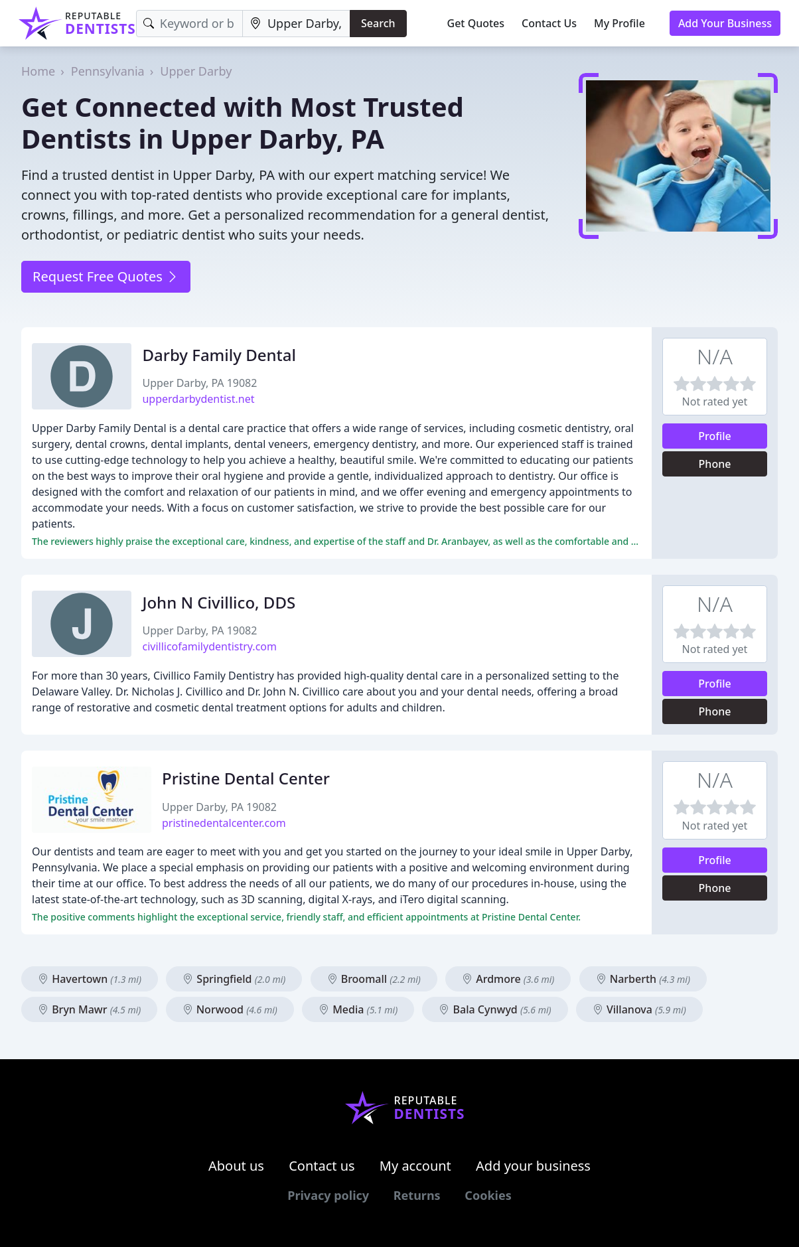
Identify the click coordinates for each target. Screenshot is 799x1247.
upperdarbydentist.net (198, 399)
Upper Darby (196, 71)
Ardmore (508, 979)
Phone (715, 464)
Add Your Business (725, 23)
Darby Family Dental (219, 355)
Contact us (322, 1166)
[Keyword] (189, 23)
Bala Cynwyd (495, 1009)
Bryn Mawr (89, 1009)
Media (358, 1009)
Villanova (639, 1009)
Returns (417, 1195)
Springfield (233, 979)
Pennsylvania (108, 71)
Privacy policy (328, 1195)
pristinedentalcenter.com (224, 823)
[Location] (296, 23)
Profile (714, 436)
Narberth (643, 979)
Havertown (89, 979)
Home (38, 71)
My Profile (619, 23)
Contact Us (549, 23)
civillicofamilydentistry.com (209, 646)
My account (415, 1166)
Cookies (488, 1195)
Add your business (533, 1166)
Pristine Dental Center (246, 778)
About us (236, 1166)
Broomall (374, 979)
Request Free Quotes (106, 276)
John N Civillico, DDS (218, 602)
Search (378, 23)
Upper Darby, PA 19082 (199, 383)
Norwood (229, 1009)
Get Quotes (476, 23)
